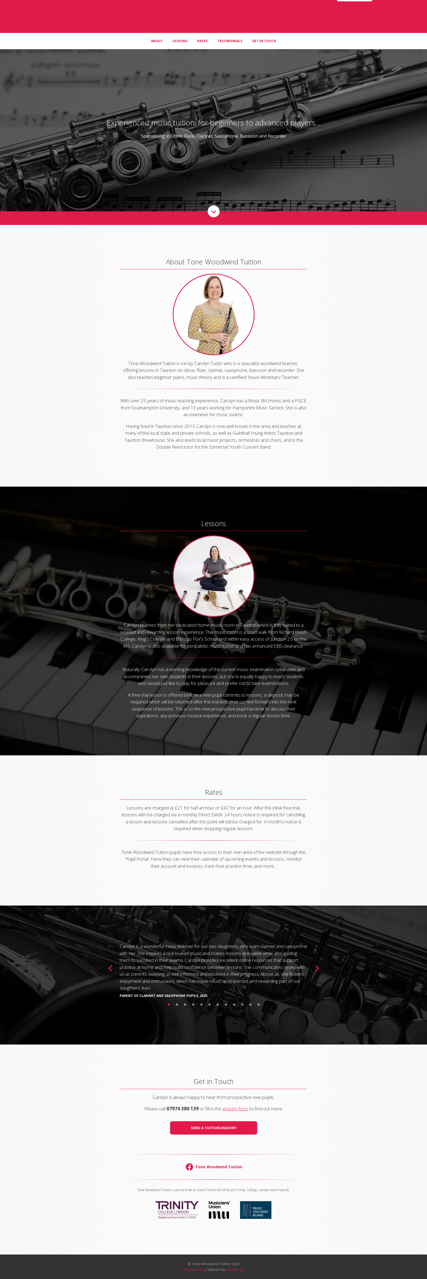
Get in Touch (264, 51)
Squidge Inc (235, 1269)
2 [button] (177, 1004)
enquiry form (235, 1108)
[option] (214, 968)
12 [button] (258, 1004)
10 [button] (242, 1004)
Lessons (179, 51)
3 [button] (185, 1004)
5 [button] (201, 1004)
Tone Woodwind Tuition (214, 21)
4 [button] (193, 1004)
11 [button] (250, 1004)
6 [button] (209, 1004)
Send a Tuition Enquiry (214, 1127)
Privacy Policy (194, 1269)
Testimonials (229, 51)
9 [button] (234, 1004)
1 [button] (168, 1004)
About (157, 51)
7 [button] (217, 1004)
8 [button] (226, 1004)
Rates (202, 51)
